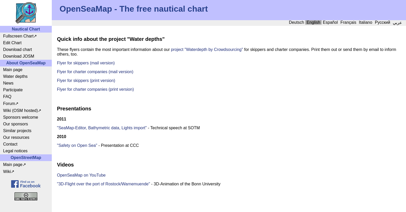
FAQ (7, 96)
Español (330, 22)
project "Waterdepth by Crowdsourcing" (206, 49)
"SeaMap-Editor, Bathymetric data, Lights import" (102, 128)
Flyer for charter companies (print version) (95, 89)
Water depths (15, 76)
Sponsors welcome (20, 117)
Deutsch (296, 22)
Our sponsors (15, 124)
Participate (13, 90)
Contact (10, 144)
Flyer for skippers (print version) (86, 80)
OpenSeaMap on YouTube (81, 175)
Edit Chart (12, 43)
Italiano (365, 22)
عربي (397, 22)
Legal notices (15, 151)
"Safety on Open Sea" (77, 145)
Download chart (17, 49)
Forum (9, 103)
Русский (382, 22)
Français (348, 22)
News (8, 83)
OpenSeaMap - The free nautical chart (134, 8)
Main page (13, 69)
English (313, 22)
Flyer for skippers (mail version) (86, 63)
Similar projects (17, 130)
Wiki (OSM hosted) (20, 110)
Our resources (16, 137)
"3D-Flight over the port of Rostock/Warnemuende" (103, 184)
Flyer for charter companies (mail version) (95, 72)
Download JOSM (18, 56)
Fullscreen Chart (18, 36)
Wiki (7, 171)
